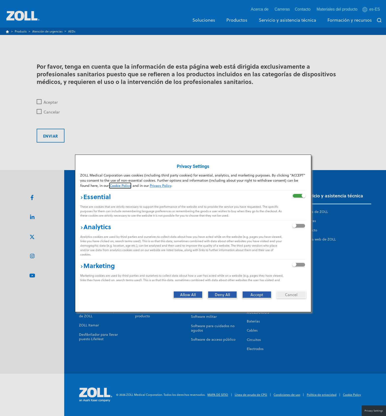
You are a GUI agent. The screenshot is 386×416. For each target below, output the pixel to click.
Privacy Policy (160, 185)
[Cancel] (291, 294)
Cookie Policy (120, 185)
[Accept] (257, 294)
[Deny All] (222, 294)
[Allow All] (188, 294)
